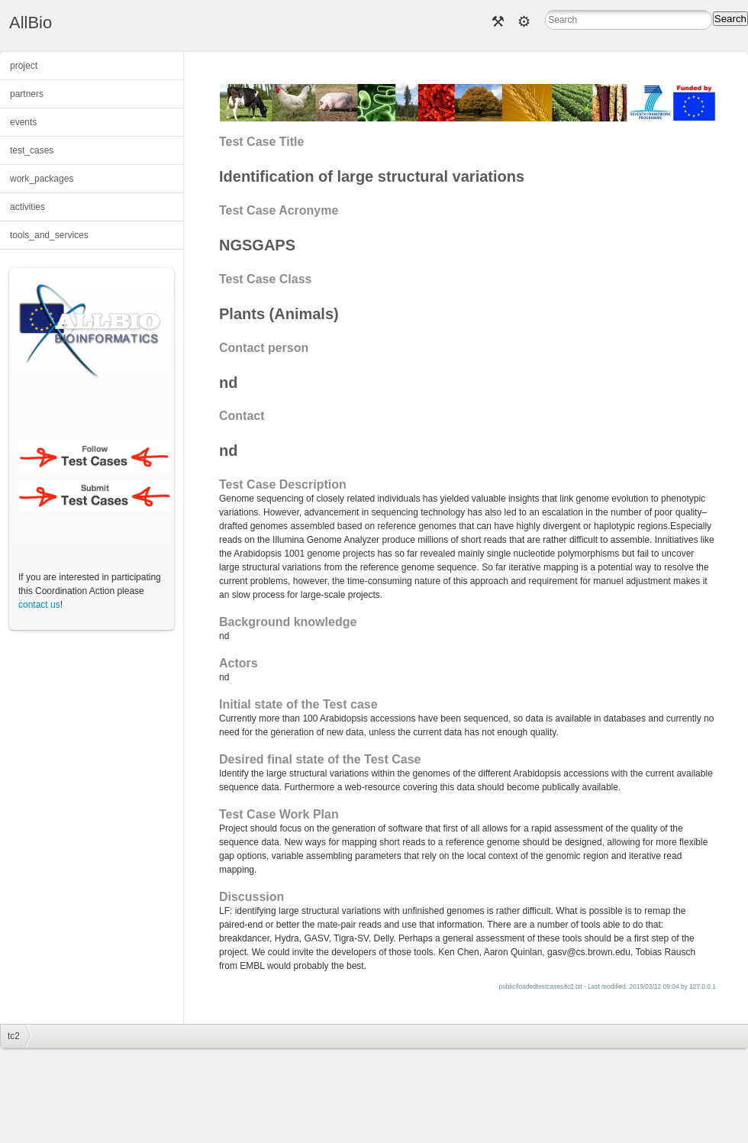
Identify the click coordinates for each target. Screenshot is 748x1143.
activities (27, 207)
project (23, 65)
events (23, 122)
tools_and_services (49, 235)
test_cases (31, 150)
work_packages (41, 178)
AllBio (30, 22)
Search (730, 18)
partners (27, 94)
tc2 (14, 1036)
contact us (39, 604)
